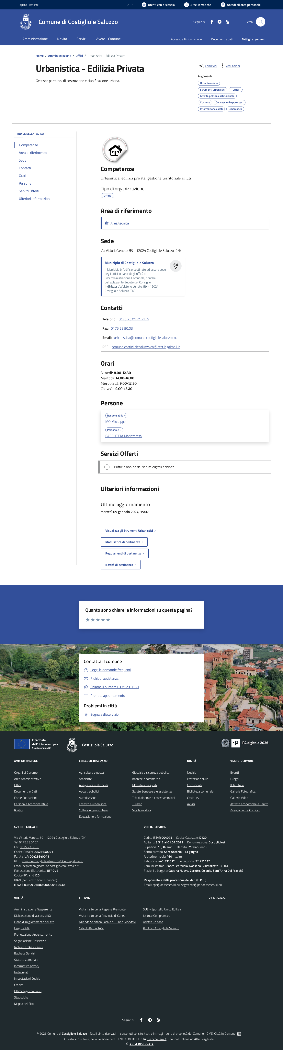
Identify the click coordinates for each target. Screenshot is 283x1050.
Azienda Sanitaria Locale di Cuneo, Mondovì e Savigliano (115, 921)
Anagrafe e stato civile (93, 785)
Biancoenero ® (156, 1039)
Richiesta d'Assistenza (28, 947)
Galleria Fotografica (242, 791)
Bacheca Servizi (24, 953)
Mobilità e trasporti (144, 785)
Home (40, 55)
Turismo (137, 804)
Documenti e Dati (25, 791)
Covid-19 (193, 797)
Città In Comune (224, 1033)
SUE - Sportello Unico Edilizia (162, 909)
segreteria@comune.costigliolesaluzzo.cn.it (51, 865)
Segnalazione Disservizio (30, 940)
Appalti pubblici (89, 791)
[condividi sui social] (208, 66)
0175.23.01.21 (29, 842)
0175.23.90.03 (122, 328)
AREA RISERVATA (139, 1044)
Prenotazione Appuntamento (33, 934)
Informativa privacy (26, 966)
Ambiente (85, 778)
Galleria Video (239, 797)
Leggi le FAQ (22, 928)
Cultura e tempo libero (93, 810)
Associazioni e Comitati (245, 810)
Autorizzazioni (88, 797)
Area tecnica (117, 223)
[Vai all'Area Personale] (240, 4)
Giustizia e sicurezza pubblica (150, 772)
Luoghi (234, 778)
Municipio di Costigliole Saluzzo (129, 262)
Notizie (191, 772)
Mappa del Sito (24, 1003)
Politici (18, 810)
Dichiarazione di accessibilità (32, 915)
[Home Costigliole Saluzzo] (68, 22)
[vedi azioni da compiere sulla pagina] (230, 66)
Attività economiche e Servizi (249, 804)
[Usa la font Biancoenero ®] (158, 4)
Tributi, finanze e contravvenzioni (153, 797)
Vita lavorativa (141, 810)
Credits (18, 984)
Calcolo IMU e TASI (91, 928)
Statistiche (21, 997)
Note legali (21, 972)
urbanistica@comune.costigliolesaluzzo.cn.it (146, 337)
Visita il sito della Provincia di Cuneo (102, 915)
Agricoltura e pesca (91, 772)
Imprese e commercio (146, 778)
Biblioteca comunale (200, 791)
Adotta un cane (153, 921)
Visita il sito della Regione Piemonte (102, 909)
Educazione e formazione (95, 816)
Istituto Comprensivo (156, 915)
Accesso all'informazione (186, 39)
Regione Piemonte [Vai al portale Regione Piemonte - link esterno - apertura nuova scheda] (28, 5)
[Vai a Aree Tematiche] (197, 4)
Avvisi (191, 804)
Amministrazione (59, 55)
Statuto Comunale (26, 959)
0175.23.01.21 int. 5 (134, 319)
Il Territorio (237, 785)
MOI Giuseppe (115, 421)
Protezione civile (197, 778)
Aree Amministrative (27, 778)
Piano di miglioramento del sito (34, 921)
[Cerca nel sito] (260, 22)
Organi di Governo (26, 772)
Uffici (79, 55)
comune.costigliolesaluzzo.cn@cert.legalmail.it (146, 346)
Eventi (234, 772)
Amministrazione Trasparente (33, 909)
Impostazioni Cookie (27, 978)
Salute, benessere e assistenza (152, 791)
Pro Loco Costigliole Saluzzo (161, 928)
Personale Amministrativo (31, 804)
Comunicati (194, 785)
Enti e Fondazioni (25, 797)
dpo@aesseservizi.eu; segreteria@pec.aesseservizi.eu (187, 884)
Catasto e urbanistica (93, 804)
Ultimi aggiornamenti (27, 991)
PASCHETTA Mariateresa (123, 436)
